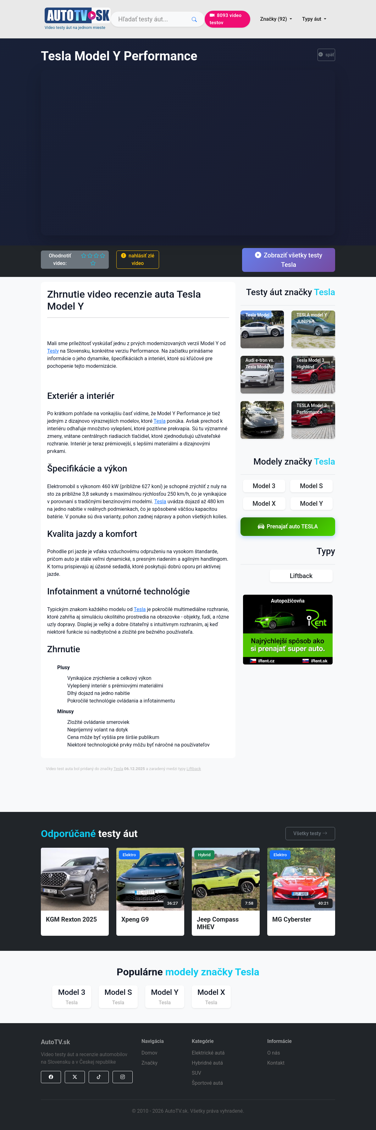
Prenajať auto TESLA (288, 527)
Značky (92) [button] (274, 19)
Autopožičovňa (288, 601)
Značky (149, 1063)
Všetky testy (310, 833)
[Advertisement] (198, 791)
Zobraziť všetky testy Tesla (288, 259)
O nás (273, 1053)
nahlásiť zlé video (137, 259)
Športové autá (207, 1083)
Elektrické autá (208, 1053)
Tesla (160, 421)
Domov (149, 1053)
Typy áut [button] (312, 19)
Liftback (193, 768)
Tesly (53, 351)
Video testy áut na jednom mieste (75, 27)
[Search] (158, 19)
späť (326, 55)
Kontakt (276, 1063)
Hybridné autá (207, 1063)
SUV (196, 1073)
